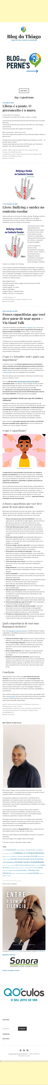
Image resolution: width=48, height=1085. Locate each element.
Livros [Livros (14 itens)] (38, 865)
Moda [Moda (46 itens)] (41, 867)
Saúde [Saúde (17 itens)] (17, 873)
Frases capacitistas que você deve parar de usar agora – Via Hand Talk (24, 318)
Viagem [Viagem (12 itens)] (9, 875)
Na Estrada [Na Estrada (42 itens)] (22, 870)
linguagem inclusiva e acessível (18, 631)
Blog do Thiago (24, 36)
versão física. (41, 951)
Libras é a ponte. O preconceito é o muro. (19, 108)
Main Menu (24, 91)
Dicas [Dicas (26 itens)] (13, 856)
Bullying (6, 299)
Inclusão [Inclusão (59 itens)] (34, 856)
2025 (5, 150)
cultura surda (7, 372)
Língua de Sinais (33, 150)
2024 (5, 297)
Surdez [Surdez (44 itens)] (30, 873)
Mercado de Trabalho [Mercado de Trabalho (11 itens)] (25, 867)
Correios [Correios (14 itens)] (11, 853)
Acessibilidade (8, 708)
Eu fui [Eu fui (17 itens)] (16, 856)
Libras (14, 154)
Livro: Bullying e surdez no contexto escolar (23, 209)
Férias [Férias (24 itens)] (20, 856)
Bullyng (9, 297)
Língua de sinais (37, 154)
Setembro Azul (31, 327)
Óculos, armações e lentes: (11, 970)
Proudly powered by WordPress (18, 1054)
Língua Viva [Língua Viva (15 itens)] (17, 867)
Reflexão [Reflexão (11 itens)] (13, 873)
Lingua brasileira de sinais (20, 150)
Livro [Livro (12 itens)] (36, 865)
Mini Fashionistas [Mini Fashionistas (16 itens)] (34, 867)
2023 (5, 704)
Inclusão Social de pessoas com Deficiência (15, 710)
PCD (12, 712)
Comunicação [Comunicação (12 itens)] (5, 853)
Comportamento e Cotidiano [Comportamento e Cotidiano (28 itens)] (34, 850)
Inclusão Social (36, 708)
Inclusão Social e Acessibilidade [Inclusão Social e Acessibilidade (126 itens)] (29, 862)
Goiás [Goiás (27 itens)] (23, 856)
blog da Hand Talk (12, 696)
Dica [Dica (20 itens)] (4, 856)
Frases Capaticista (26, 708)
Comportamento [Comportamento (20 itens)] (20, 850)
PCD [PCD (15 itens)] (27, 870)
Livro (14, 297)
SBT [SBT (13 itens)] (26, 873)
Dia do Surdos (11, 704)
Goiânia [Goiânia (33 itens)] (28, 856)
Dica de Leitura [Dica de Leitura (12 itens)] (8, 856)
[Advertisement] (24, 11)
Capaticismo (7, 154)
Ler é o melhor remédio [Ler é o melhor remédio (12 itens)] (9, 865)
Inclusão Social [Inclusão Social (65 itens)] (16, 859)
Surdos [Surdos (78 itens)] (36, 873)
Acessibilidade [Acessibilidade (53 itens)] (10, 850)
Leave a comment (9, 158)
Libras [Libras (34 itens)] (17, 865)
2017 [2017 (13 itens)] (4, 850)
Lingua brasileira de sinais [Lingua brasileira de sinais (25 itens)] (26, 865)
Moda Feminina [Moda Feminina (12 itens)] (6, 870)
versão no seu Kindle (16, 951)
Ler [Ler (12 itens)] (3, 865)
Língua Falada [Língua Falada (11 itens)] (12, 867)
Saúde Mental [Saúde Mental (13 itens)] (22, 873)
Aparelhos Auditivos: (9, 955)
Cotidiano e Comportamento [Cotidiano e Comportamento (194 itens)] (28, 853)
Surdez (15, 706)
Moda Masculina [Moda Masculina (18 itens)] (13, 870)
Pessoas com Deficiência (10, 152)
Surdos (19, 152)
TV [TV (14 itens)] (6, 875)
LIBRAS (9, 150)
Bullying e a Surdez (15, 299)
